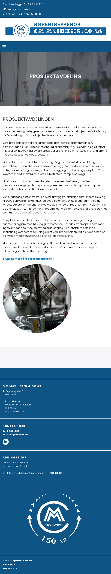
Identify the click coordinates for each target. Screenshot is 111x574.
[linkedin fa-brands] (5, 441)
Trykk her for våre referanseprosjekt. (28, 258)
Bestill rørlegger (13, 4)
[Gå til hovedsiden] (55, 29)
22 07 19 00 (33, 4)
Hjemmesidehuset (22, 560)
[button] (53, 47)
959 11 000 (56, 472)
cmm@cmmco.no (16, 9)
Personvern (9, 564)
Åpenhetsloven (10, 568)
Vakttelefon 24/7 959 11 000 (22, 14)
